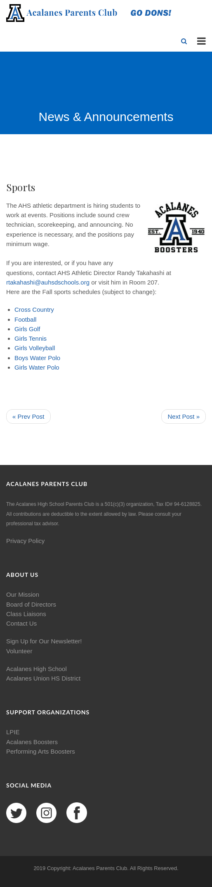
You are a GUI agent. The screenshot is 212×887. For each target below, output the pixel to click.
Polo (54, 357)
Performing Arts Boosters (40, 751)
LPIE (13, 731)
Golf (34, 328)
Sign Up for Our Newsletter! (44, 641)
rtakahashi (20, 282)
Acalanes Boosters (32, 741)
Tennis (38, 338)
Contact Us (21, 623)
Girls (20, 328)
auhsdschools (60, 282)
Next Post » (183, 416)
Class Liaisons (26, 613)
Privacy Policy (25, 540)
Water (38, 357)
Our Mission (22, 594)
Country (43, 309)
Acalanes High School (36, 668)
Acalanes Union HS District (43, 678)
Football (25, 319)
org (85, 282)
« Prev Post (28, 416)
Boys (21, 357)
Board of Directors (31, 604)
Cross (22, 309)
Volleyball (42, 347)
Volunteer (19, 651)
